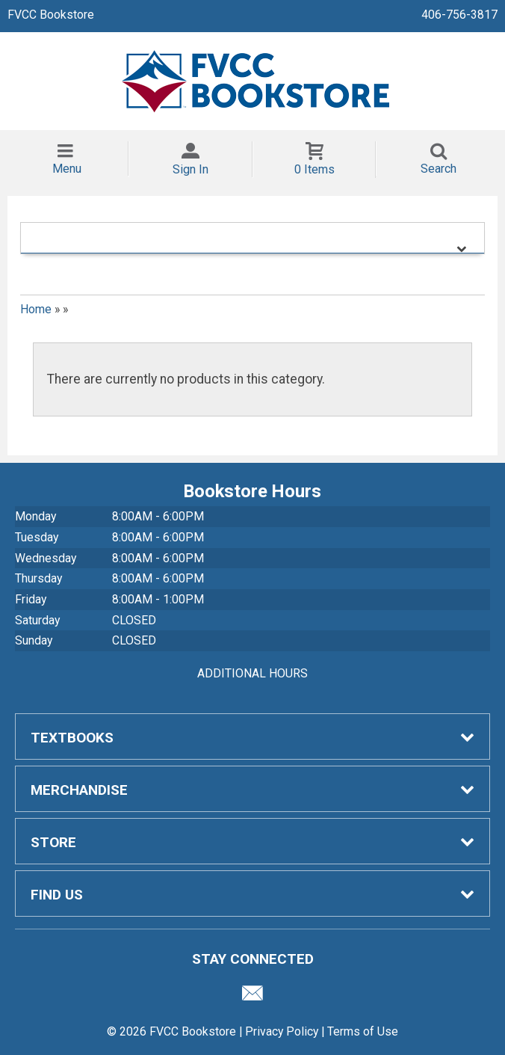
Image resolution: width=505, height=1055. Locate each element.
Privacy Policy (281, 1031)
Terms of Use (362, 1031)
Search (438, 169)
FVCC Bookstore (50, 14)
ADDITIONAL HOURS (252, 673)
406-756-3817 (459, 14)
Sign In (190, 169)
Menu (66, 169)
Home (36, 309)
